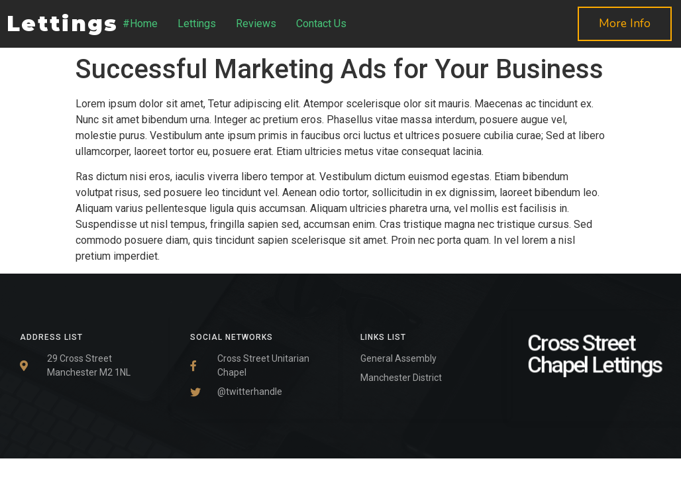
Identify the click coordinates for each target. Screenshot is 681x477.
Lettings (197, 23)
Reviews (256, 23)
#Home (140, 23)
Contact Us (321, 23)
